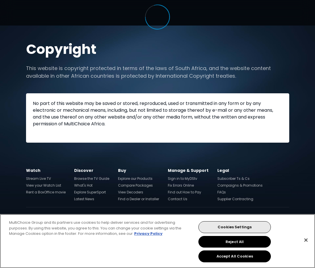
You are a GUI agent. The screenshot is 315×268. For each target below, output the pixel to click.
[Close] (306, 240)
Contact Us (177, 199)
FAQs (221, 192)
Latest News (84, 199)
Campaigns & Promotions (240, 185)
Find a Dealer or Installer (138, 199)
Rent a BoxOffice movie (46, 192)
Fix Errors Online (181, 185)
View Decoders (130, 192)
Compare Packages (135, 185)
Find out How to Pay (184, 192)
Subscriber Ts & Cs (233, 178)
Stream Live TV (38, 178)
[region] (157, 241)
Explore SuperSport (90, 192)
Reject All (235, 241)
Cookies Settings (235, 227)
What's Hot (83, 185)
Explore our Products (135, 178)
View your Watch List (43, 185)
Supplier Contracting (235, 199)
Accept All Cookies (235, 256)
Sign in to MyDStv (182, 178)
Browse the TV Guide (91, 178)
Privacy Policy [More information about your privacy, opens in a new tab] (148, 233)
